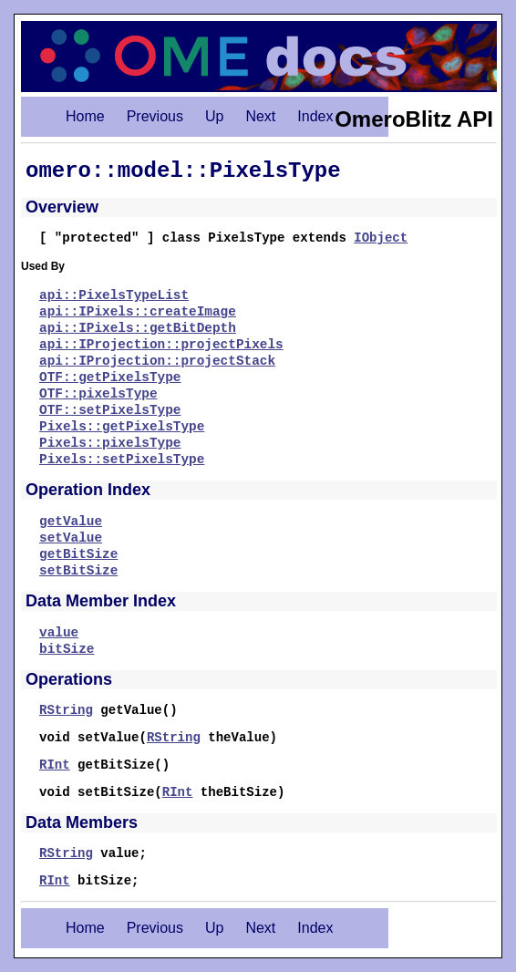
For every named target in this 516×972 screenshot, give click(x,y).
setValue (70, 538)
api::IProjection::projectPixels (161, 344)
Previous (155, 116)
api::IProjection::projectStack (157, 361)
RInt (54, 765)
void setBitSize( (100, 792)
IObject (381, 238)
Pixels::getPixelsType (121, 426)
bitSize (66, 649)
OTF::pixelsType (98, 394)
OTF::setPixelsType (110, 410)
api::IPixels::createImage (137, 312)
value (58, 633)
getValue (70, 521)
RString (66, 710)
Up (214, 116)
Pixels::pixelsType (110, 443)
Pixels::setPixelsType (121, 459)
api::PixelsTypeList (114, 295)
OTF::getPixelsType (110, 377)
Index (315, 116)
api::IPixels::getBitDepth (137, 328)
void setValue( (93, 737)
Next (260, 116)
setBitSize (78, 571)
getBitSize (78, 554)
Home (85, 116)
